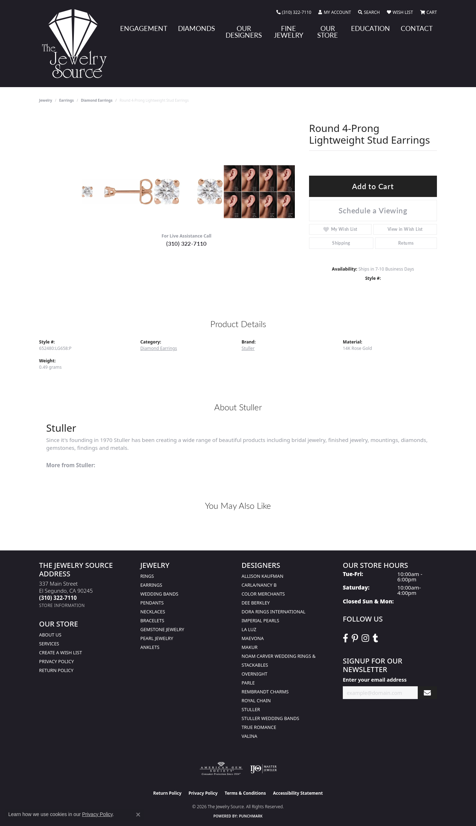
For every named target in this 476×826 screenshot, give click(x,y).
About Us (50, 635)
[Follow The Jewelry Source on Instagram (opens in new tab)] (365, 638)
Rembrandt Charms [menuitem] (265, 691)
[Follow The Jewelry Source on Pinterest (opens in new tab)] (355, 638)
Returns (406, 243)
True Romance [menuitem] (259, 727)
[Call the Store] (58, 597)
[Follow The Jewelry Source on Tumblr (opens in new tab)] (375, 638)
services (49, 643)
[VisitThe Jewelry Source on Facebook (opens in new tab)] (345, 638)
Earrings (66, 100)
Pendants (152, 602)
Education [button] (370, 28)
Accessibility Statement (298, 793)
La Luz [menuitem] (249, 629)
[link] (294, 12)
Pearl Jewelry (156, 638)
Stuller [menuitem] (251, 709)
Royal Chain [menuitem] (256, 700)
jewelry (45, 100)
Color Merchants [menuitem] (263, 594)
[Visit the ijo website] (263, 769)
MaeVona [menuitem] (253, 638)
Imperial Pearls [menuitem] (260, 620)
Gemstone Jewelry (162, 629)
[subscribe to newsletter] (427, 692)
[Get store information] (62, 605)
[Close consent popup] (138, 814)
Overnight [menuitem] (254, 674)
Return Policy (56, 670)
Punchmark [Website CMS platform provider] (251, 816)
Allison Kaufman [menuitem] (262, 576)
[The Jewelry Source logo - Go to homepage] (77, 43)
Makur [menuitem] (250, 647)
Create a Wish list (60, 652)
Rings (147, 576)
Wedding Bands (159, 594)
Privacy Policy (56, 661)
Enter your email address (375, 679)
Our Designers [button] (244, 31)
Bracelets (152, 620)
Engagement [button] (143, 28)
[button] (334, 12)
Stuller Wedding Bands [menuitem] (270, 718)
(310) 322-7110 (186, 243)
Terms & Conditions (245, 793)
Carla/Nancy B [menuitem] (259, 585)
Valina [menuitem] (249, 736)
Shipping (341, 243)
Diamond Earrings (97, 100)
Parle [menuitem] (248, 683)
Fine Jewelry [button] (288, 31)
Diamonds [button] (196, 28)
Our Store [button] (327, 31)
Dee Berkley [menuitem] (256, 602)
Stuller (248, 348)
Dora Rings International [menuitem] (273, 611)
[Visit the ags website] (221, 769)
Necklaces (152, 611)
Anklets (149, 647)
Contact (417, 28)
